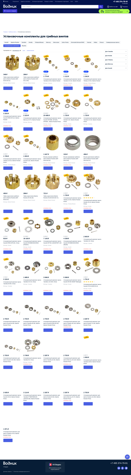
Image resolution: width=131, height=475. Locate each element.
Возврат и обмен (49, 1)
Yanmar (89, 42)
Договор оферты (7, 471)
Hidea (95, 42)
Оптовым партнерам (37, 1)
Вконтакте (118, 468)
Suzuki (6, 42)
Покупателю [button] (16, 1)
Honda (30, 42)
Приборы (49, 11)
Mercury (48, 42)
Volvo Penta (65, 42)
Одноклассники (122, 468)
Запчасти (39, 11)
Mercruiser (56, 42)
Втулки (24, 45)
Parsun (102, 42)
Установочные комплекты (12, 45)
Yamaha (24, 42)
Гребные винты (27, 11)
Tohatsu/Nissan (39, 42)
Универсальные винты (112, 42)
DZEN (76, 1)
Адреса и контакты (25, 1)
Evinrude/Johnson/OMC (77, 42)
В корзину (8, 88)
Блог (72, 1)
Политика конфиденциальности (22, 471)
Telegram (126, 468)
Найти (100, 6)
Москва (6, 1)
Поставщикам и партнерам (62, 1)
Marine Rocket (15, 42)
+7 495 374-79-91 (120, 2)
